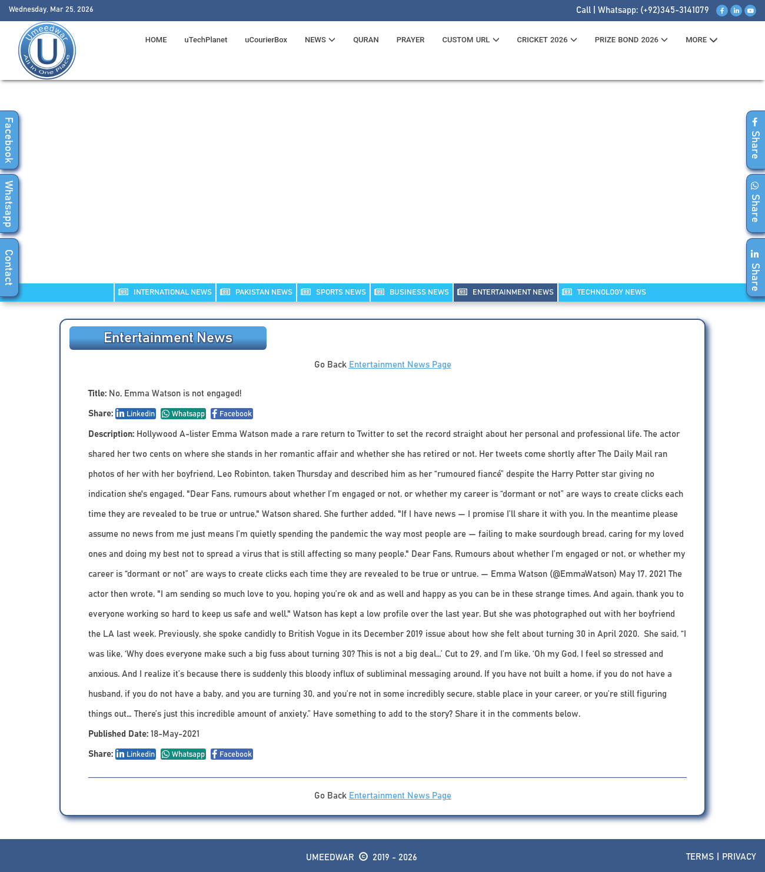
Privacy (739, 857)
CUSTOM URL (470, 39)
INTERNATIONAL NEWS (165, 292)
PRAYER (411, 39)
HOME (156, 39)
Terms (700, 857)
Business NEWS (411, 292)
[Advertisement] (382, 188)
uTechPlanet (206, 39)
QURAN (366, 39)
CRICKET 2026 (547, 39)
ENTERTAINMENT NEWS (505, 292)
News (320, 39)
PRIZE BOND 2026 (631, 39)
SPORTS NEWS (333, 292)
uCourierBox (266, 39)
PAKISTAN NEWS (256, 292)
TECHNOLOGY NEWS (604, 292)
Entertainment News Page (400, 364)
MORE (702, 40)
